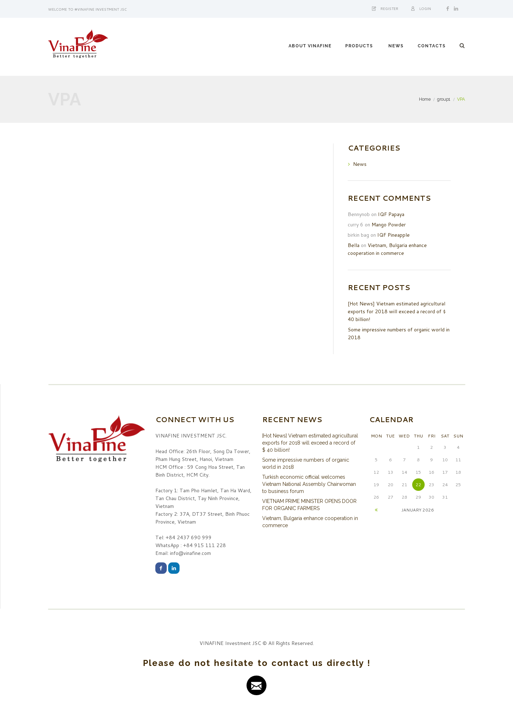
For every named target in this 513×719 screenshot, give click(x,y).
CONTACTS (432, 45)
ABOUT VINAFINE (310, 45)
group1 (443, 99)
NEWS (396, 45)
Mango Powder (389, 224)
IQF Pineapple (393, 234)
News (360, 164)
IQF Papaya (391, 214)
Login (425, 8)
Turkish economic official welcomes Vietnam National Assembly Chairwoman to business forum (309, 484)
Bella (353, 245)
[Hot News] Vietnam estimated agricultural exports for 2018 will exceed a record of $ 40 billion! (397, 311)
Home (425, 99)
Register (389, 8)
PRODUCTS (359, 45)
